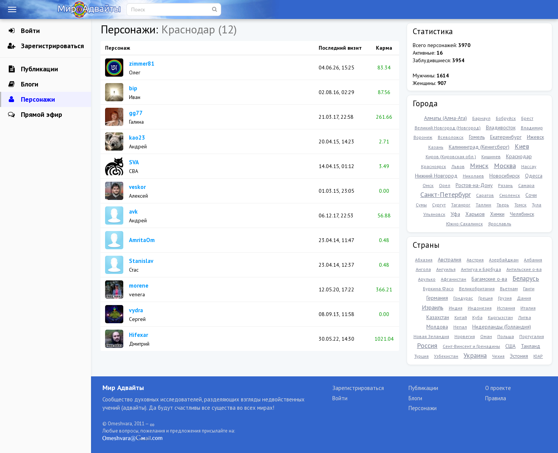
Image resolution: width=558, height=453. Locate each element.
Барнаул (481, 118)
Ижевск (535, 137)
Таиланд (530, 346)
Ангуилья (446, 269)
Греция (485, 298)
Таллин (483, 205)
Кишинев (491, 156)
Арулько (426, 279)
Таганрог (460, 205)
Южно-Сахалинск (464, 223)
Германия (437, 297)
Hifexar (138, 334)
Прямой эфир (35, 114)
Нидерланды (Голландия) (501, 326)
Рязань (505, 185)
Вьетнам (509, 288)
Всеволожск (451, 137)
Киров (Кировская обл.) (451, 156)
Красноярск (433, 166)
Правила (495, 398)
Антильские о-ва (524, 269)
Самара (526, 185)
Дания (524, 298)
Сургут (439, 205)
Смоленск (509, 195)
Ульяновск (434, 214)
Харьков (475, 214)
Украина (475, 355)
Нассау (528, 166)
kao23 (137, 137)
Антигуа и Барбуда (481, 269)
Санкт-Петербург (445, 194)
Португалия (531, 336)
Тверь (503, 205)
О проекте (498, 388)
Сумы (421, 205)
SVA (134, 162)
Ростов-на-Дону (474, 185)
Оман (486, 336)
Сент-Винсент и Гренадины (471, 346)
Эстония (519, 355)
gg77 (136, 112)
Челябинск (522, 214)
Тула (536, 205)
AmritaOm (142, 240)
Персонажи (31, 99)
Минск (479, 166)
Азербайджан (504, 260)
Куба (477, 317)
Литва (524, 317)
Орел (444, 185)
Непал (460, 327)
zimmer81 (141, 63)
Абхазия (423, 260)
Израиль (432, 307)
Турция (421, 356)
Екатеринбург (506, 137)
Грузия (505, 298)
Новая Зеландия (431, 336)
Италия (528, 308)
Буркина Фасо (438, 288)
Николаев (473, 176)
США (510, 346)
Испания (506, 308)
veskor (137, 186)
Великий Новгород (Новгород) (448, 128)
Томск (520, 205)
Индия (455, 308)
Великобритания (477, 288)
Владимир (532, 128)
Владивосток (501, 127)
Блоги (23, 84)
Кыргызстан (500, 317)
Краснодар (519, 156)
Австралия (449, 259)
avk (133, 211)
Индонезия (480, 308)
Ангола (423, 269)
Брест (527, 118)
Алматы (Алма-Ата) (445, 118)
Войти (24, 30)
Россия (427, 345)
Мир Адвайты (123, 387)
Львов (458, 166)
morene (138, 285)
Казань (435, 147)
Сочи (531, 195)
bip (133, 88)
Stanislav (141, 260)
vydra (136, 310)
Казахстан (437, 317)
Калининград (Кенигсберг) (479, 146)
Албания (533, 260)
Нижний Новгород (436, 175)
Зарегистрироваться (46, 45)
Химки (497, 214)
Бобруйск (506, 118)
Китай (460, 317)
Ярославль (499, 223)
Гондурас (463, 298)
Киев (522, 146)
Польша (505, 336)
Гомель (477, 137)
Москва (505, 165)
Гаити (528, 288)
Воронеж (422, 137)
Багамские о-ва (489, 278)
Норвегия (464, 336)
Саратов (485, 195)
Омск (428, 185)
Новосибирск (504, 175)
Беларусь (525, 278)
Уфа (455, 214)
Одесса (533, 175)
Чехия (498, 356)
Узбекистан (446, 356)
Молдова (437, 326)
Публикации (33, 69)
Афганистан (453, 279)
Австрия (475, 260)
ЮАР (538, 356)
